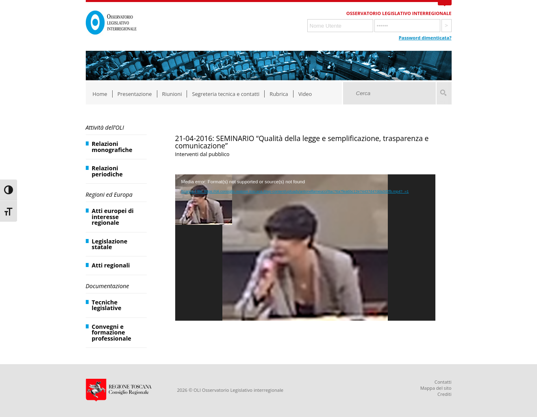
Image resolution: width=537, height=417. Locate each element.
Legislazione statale (110, 244)
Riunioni (172, 94)
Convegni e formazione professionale (111, 332)
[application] (305, 247)
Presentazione (134, 94)
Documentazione (107, 286)
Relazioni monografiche (112, 146)
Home (100, 94)
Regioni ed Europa (109, 194)
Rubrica (279, 94)
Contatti (443, 382)
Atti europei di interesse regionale (113, 216)
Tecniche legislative (107, 305)
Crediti (444, 394)
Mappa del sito (436, 388)
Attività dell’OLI (105, 127)
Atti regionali (111, 265)
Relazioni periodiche (107, 171)
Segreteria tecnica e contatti (225, 94)
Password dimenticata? (425, 38)
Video (305, 94)
